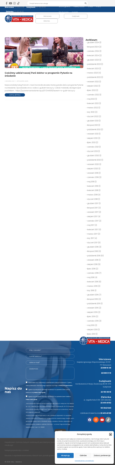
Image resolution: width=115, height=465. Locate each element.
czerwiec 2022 (93, 94)
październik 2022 (94, 77)
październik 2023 (94, 64)
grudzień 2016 (92, 247)
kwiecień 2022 (93, 103)
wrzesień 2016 (92, 260)
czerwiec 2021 (92, 147)
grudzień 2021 (92, 120)
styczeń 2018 (92, 199)
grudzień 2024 (93, 42)
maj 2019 (90, 181)
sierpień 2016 (92, 264)
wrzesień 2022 (93, 81)
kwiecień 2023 (93, 68)
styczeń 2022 (92, 116)
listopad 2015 (92, 299)
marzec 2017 (92, 234)
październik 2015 (93, 303)
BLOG (26, 81)
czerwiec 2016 (93, 273)
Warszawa (47, 16)
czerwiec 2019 (93, 177)
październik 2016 (93, 255)
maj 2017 (90, 225)
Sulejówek (75, 16)
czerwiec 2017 (92, 221)
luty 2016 (90, 290)
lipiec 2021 (91, 142)
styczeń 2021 (92, 151)
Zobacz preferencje (102, 455)
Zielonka (46, 21)
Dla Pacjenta (64, 12)
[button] (110, 434)
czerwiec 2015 (93, 321)
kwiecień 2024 (93, 55)
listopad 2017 (92, 207)
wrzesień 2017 (92, 212)
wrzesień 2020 (93, 164)
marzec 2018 (92, 194)
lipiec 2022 (91, 90)
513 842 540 (106, 408)
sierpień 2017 (92, 216)
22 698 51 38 (19, 7)
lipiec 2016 (91, 268)
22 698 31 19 (106, 373)
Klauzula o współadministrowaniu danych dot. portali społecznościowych (34, 455)
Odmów (83, 455)
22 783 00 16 (41, 7)
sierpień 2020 (92, 168)
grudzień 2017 (92, 203)
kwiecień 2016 (92, 281)
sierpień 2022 (92, 86)
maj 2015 (90, 325)
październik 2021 (93, 129)
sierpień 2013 (92, 329)
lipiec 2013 (91, 334)
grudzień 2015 (92, 294)
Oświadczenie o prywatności (84, 461)
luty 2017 (90, 238)
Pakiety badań (79, 6)
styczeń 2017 (92, 242)
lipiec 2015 (91, 316)
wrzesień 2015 (92, 308)
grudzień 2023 (93, 60)
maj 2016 (90, 277)
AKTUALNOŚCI (21, 81)
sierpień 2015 (92, 312)
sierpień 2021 (92, 138)
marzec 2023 (92, 73)
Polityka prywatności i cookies (17, 450)
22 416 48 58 (105, 413)
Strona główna (64, 6)
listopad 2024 (93, 47)
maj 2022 (91, 99)
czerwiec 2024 (93, 51)
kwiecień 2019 (92, 186)
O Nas (90, 6)
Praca (98, 6)
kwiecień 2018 (92, 190)
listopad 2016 (92, 251)
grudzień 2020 (93, 155)
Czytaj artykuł (14, 95)
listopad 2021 (92, 125)
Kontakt (75, 12)
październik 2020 (94, 160)
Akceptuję (65, 455)
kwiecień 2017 (92, 229)
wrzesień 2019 (92, 173)
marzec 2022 (92, 107)
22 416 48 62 (19, 11)
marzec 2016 (92, 286)
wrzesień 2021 (92, 133)
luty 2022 (91, 112)
